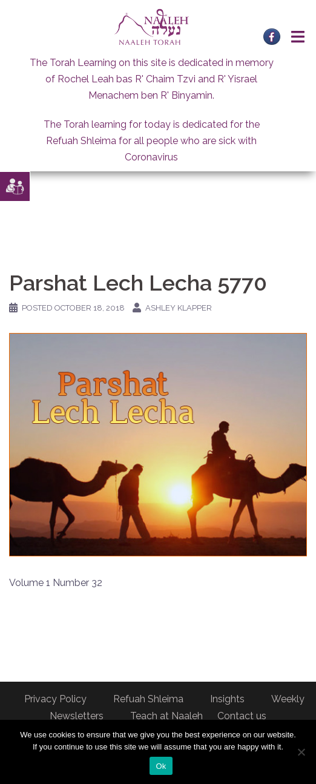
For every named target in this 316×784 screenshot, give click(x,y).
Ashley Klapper (178, 307)
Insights (227, 699)
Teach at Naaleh (166, 716)
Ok (161, 766)
